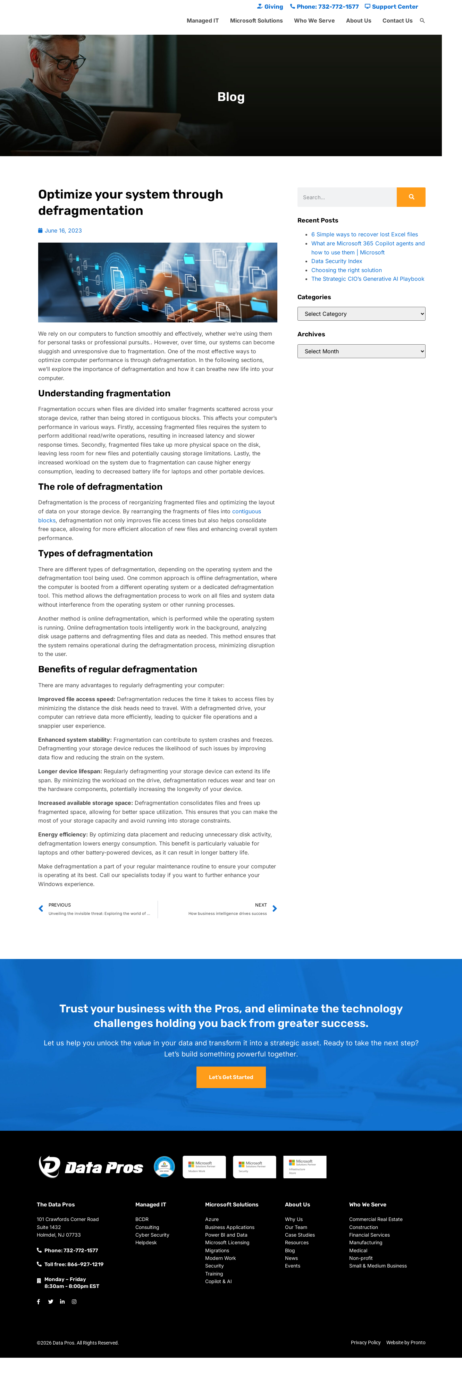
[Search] (411, 197)
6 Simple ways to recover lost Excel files (364, 234)
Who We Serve (314, 20)
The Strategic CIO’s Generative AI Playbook (368, 278)
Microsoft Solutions (256, 20)
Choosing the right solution (346, 270)
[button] (422, 21)
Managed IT (203, 20)
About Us (358, 20)
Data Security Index (336, 261)
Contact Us (398, 20)
